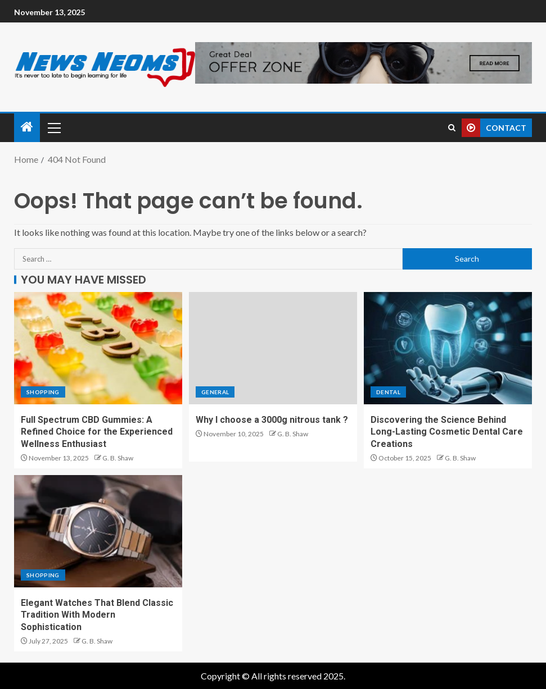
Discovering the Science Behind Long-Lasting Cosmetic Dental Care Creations (447, 431)
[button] (53, 127)
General (215, 392)
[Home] (27, 127)
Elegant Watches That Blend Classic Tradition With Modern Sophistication (97, 614)
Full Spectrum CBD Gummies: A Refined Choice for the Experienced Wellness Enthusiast (97, 431)
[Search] (452, 128)
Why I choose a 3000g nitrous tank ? (272, 419)
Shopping (43, 392)
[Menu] (53, 127)
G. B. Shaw (117, 458)
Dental (388, 392)
